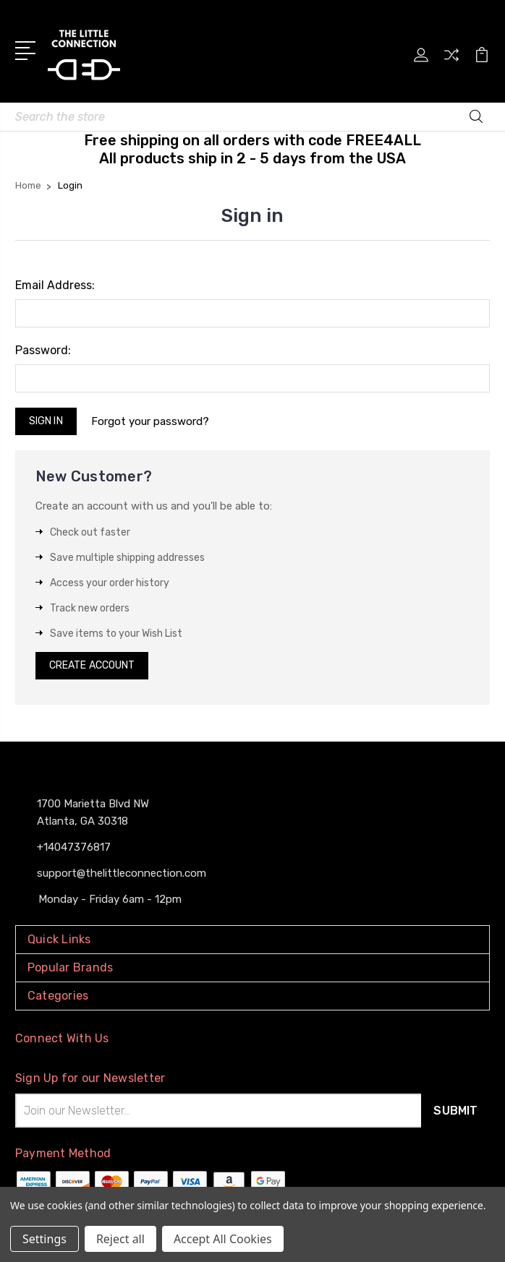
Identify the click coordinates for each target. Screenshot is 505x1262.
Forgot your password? (158, 421)
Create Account (92, 665)
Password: (43, 350)
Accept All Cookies (223, 1239)
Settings (44, 1239)
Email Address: (55, 285)
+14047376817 (74, 847)
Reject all (120, 1239)
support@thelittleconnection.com (121, 873)
